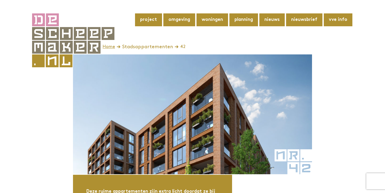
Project (148, 20)
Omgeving (179, 20)
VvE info (338, 20)
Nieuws (272, 20)
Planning (243, 20)
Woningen (212, 20)
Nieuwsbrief (304, 20)
